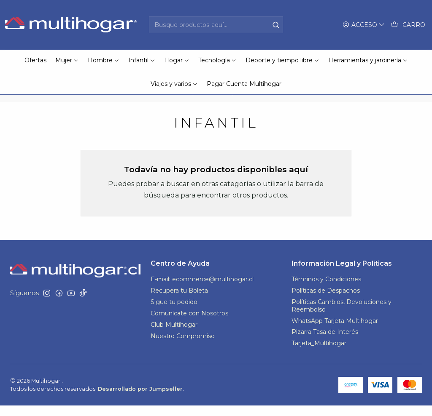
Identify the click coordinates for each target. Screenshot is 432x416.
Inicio (180, 104)
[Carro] (408, 25)
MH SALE (213, 104)
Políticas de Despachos (326, 301)
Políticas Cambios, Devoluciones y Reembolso (342, 316)
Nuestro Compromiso (183, 346)
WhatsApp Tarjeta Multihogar (335, 331)
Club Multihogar (174, 335)
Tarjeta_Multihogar (319, 353)
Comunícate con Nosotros (189, 324)
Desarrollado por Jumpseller (140, 399)
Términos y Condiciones (326, 289)
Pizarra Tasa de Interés (325, 342)
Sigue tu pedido (174, 312)
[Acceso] (363, 25)
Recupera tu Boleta (179, 301)
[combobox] (216, 24)
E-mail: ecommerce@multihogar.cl (202, 289)
